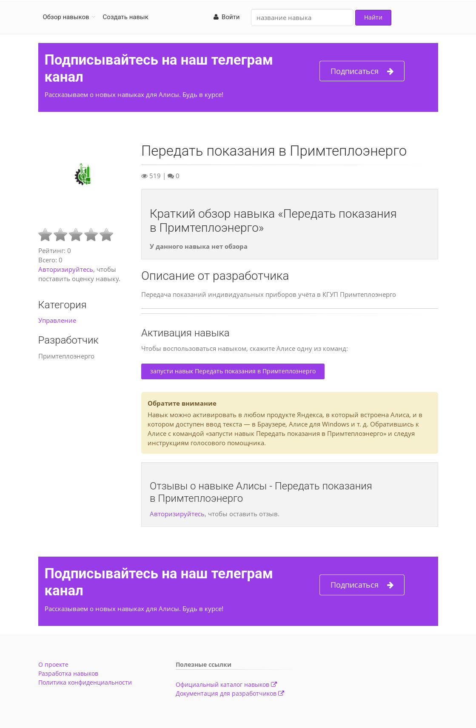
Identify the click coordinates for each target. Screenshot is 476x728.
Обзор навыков (66, 17)
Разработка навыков (68, 673)
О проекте (53, 664)
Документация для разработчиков (230, 693)
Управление (57, 320)
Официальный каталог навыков (226, 684)
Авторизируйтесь (65, 269)
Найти (373, 17)
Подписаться (362, 71)
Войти (227, 17)
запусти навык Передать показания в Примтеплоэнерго (233, 371)
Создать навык (125, 17)
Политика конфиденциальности (85, 682)
